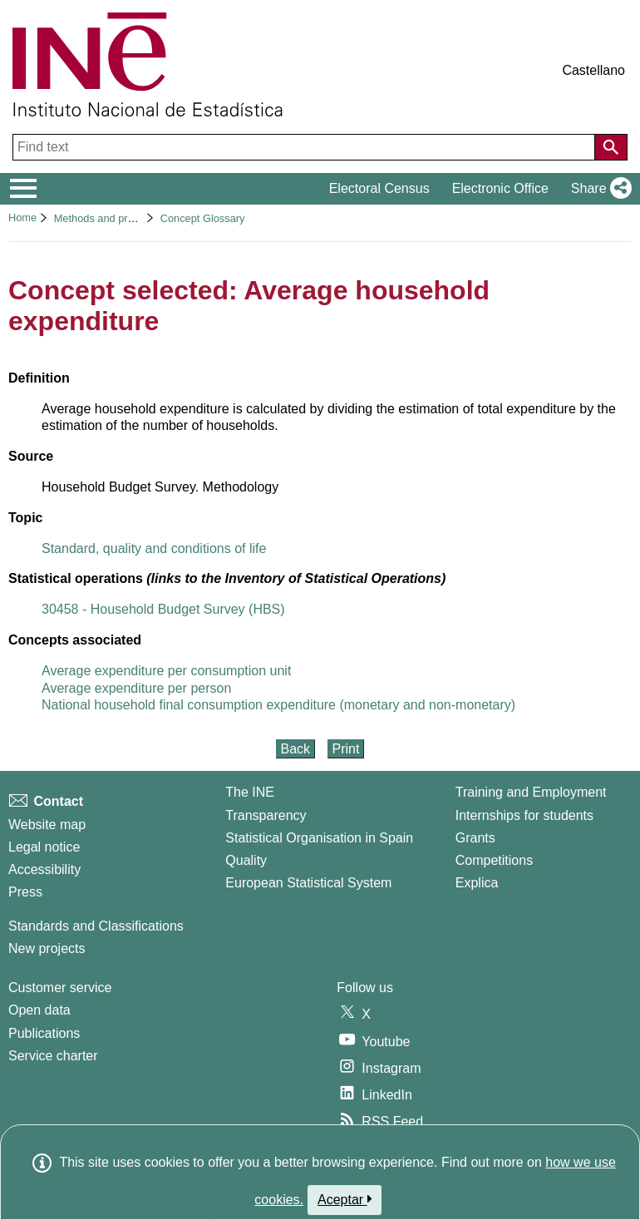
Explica (477, 883)
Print (346, 749)
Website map (47, 824)
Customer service (59, 987)
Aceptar (345, 1199)
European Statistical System (308, 883)
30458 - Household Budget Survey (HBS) (163, 609)
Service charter (53, 1056)
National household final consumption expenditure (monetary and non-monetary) (278, 705)
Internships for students (524, 815)
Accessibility (44, 869)
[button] (598, 189)
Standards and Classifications (96, 926)
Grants (475, 838)
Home (22, 217)
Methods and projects (104, 218)
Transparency (265, 815)
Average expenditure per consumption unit (166, 671)
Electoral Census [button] (379, 188)
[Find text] (305, 147)
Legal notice (44, 847)
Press (25, 892)
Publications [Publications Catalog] (44, 1033)
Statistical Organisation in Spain (319, 838)
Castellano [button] (593, 70)
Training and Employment (531, 792)
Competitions (494, 860)
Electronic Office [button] (500, 188)
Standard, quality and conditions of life (154, 548)
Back (296, 749)
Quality (246, 860)
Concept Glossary (202, 218)
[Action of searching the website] (611, 147)
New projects (46, 948)
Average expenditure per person (136, 688)
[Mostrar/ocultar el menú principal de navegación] (23, 189)
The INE (249, 792)
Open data (39, 1010)
